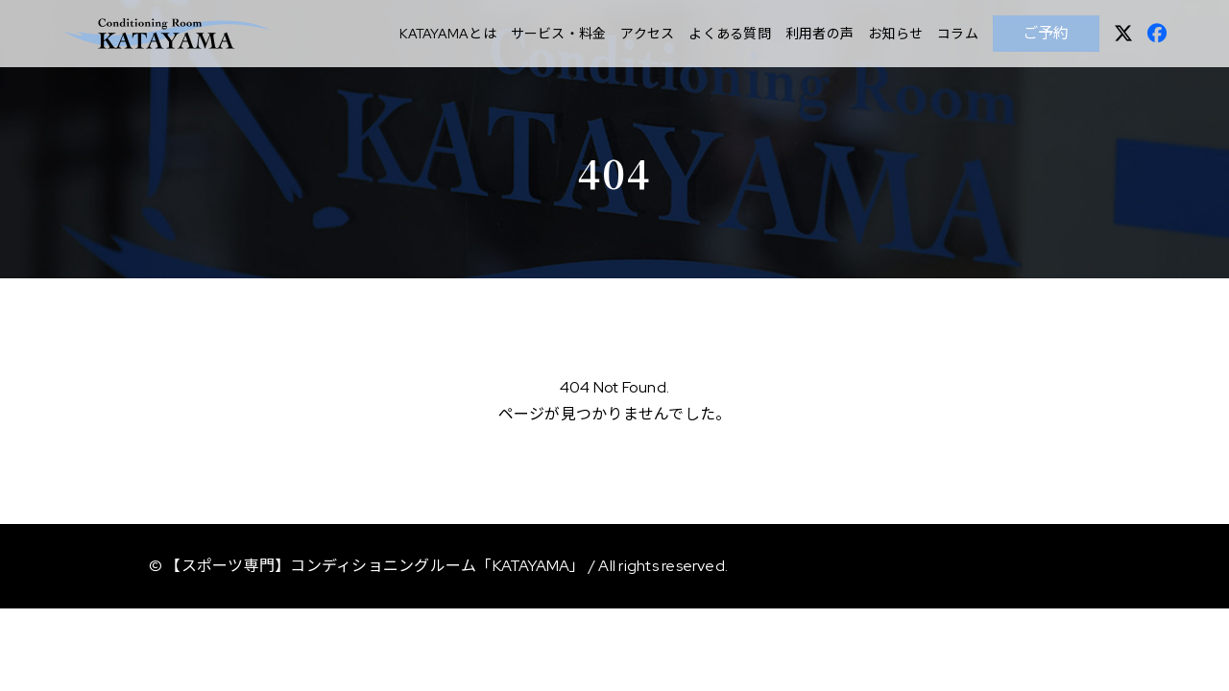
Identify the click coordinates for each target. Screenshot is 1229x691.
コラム (957, 33)
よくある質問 (729, 33)
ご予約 (1046, 33)
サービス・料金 (559, 33)
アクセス (647, 33)
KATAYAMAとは (447, 33)
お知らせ (895, 33)
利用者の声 (819, 33)
